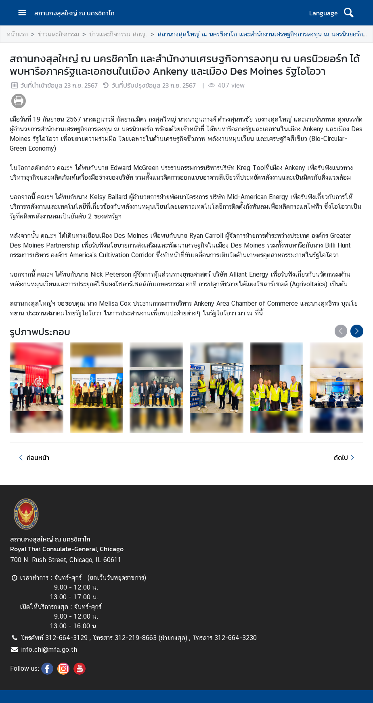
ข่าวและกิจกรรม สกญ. (118, 34)
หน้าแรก (17, 34)
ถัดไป (345, 457)
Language (323, 13)
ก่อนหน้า (32, 457)
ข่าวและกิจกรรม (58, 34)
